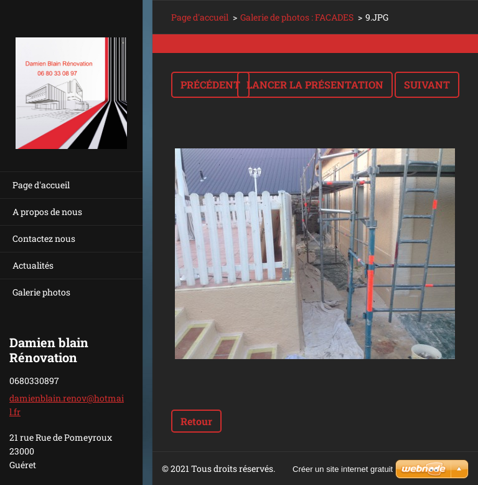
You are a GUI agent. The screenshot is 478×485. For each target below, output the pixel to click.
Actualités (33, 265)
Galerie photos (41, 292)
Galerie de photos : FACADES (297, 17)
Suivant (427, 84)
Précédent (210, 84)
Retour (196, 421)
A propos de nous (47, 212)
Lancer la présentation (314, 84)
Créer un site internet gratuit (343, 469)
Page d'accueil (41, 185)
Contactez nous (43, 238)
